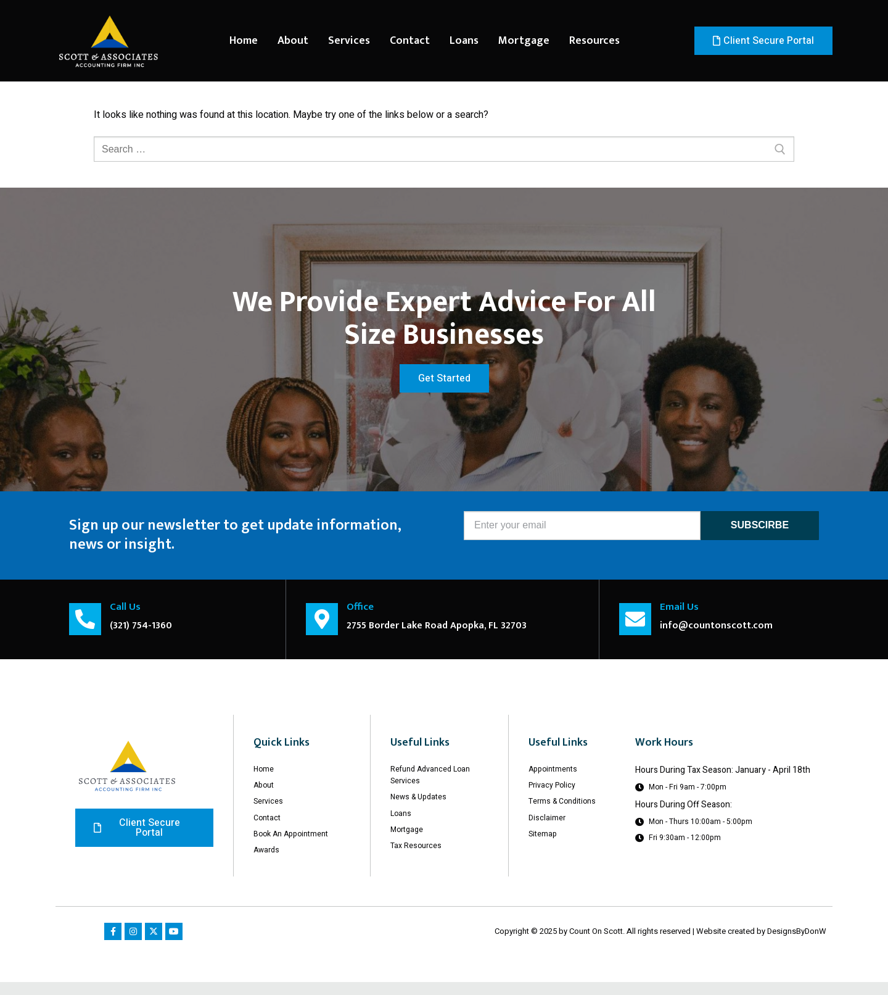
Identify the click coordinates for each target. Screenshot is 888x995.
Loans (464, 40)
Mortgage (523, 40)
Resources (594, 40)
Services (349, 40)
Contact (410, 40)
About (293, 40)
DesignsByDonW (796, 944)
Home (243, 40)
